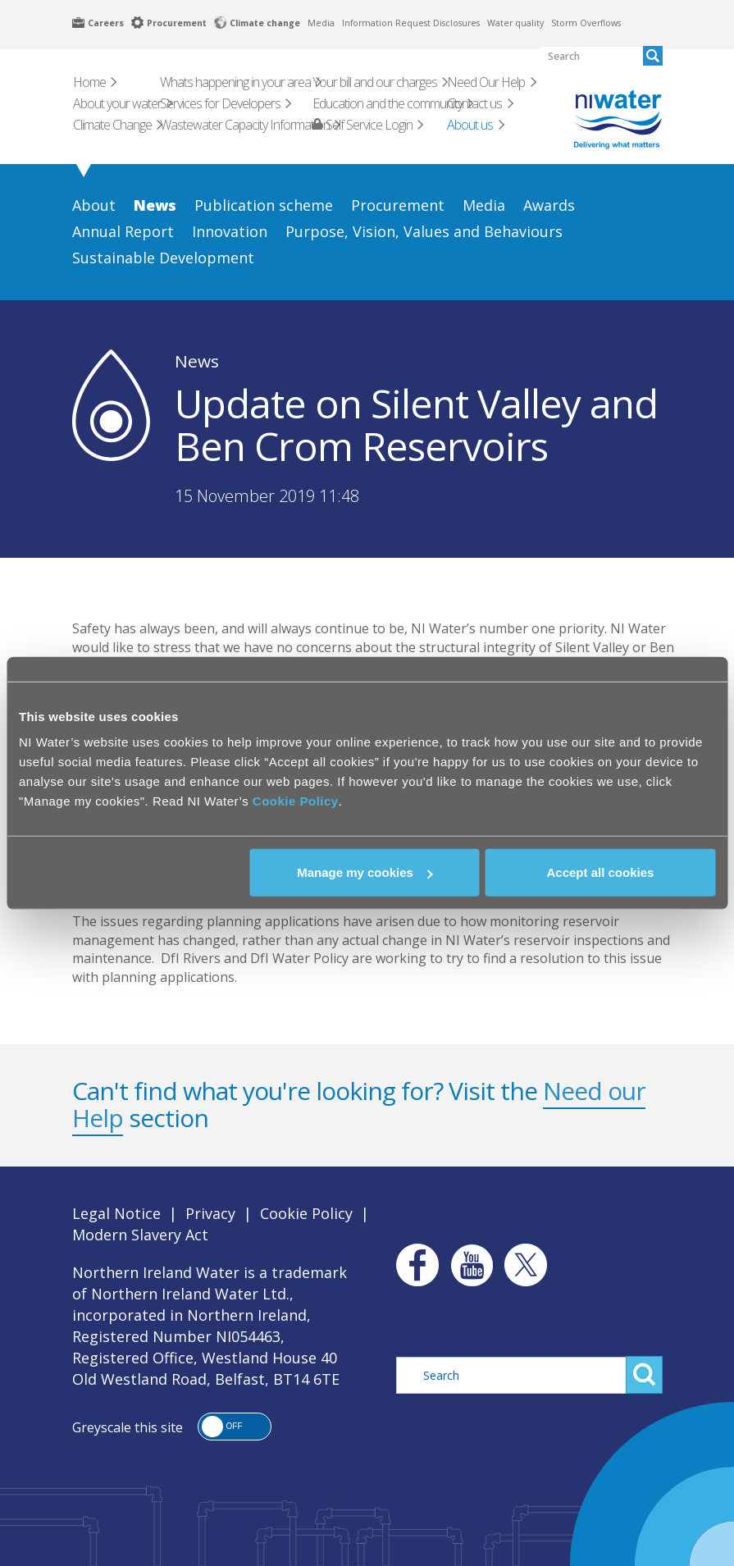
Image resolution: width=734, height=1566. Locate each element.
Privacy (210, 1213)
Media (321, 23)
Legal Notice (116, 1213)
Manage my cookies (365, 872)
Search (644, 1375)
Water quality (515, 23)
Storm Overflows (586, 23)
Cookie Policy (296, 801)
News (197, 360)
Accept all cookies (600, 872)
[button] (234, 1426)
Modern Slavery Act (140, 1234)
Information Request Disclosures (411, 23)
